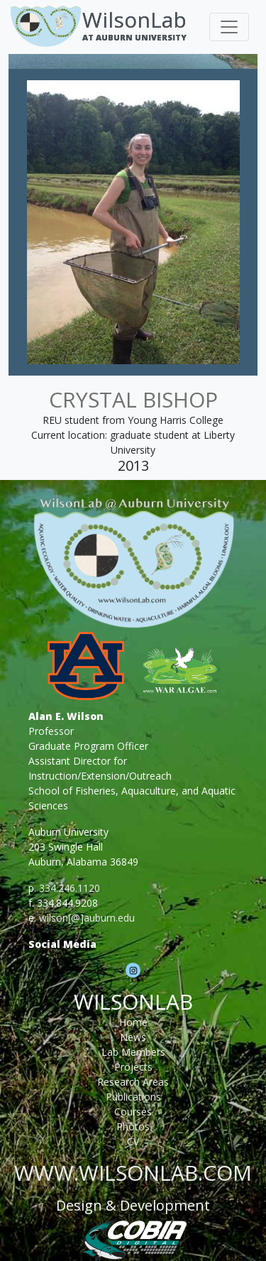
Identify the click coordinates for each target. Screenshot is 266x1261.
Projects (133, 1067)
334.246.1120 (69, 888)
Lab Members (133, 1052)
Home (133, 1022)
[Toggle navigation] (229, 27)
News (133, 1037)
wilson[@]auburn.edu (87, 917)
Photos (133, 1126)
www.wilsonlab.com (133, 1172)
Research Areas (133, 1081)
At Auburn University (134, 37)
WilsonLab (134, 19)
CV (133, 1141)
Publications (133, 1096)
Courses (133, 1111)
